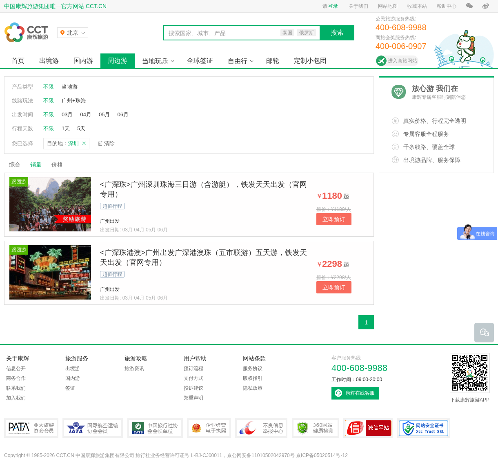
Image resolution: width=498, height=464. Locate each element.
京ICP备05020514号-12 (322, 455)
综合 (14, 164)
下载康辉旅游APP (470, 378)
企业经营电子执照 (209, 428)
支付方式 (193, 378)
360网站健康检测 (315, 428)
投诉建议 (193, 388)
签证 (70, 388)
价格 (60, 164)
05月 (104, 114)
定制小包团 (310, 60)
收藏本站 (417, 6)
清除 (109, 143)
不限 (48, 87)
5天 (81, 128)
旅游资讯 (134, 368)
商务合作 (16, 378)
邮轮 (272, 60)
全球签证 (200, 60)
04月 (85, 114)
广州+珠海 (74, 101)
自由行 (237, 61)
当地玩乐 (155, 61)
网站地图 (388, 6)
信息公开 (16, 368)
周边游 (117, 60)
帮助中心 (446, 6)
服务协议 (252, 368)
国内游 (83, 60)
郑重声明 (193, 398)
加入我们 (16, 398)
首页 (17, 60)
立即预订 (333, 219)
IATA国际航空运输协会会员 (92, 428)
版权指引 (252, 378)
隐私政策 (252, 388)
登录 (333, 6)
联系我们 (16, 388)
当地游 (70, 87)
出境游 (49, 60)
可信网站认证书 (368, 428)
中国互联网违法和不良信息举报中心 (261, 428)
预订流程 (193, 368)
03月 (67, 114)
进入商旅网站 (402, 61)
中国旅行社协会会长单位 (155, 428)
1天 (66, 128)
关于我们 (358, 6)
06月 (122, 114)
